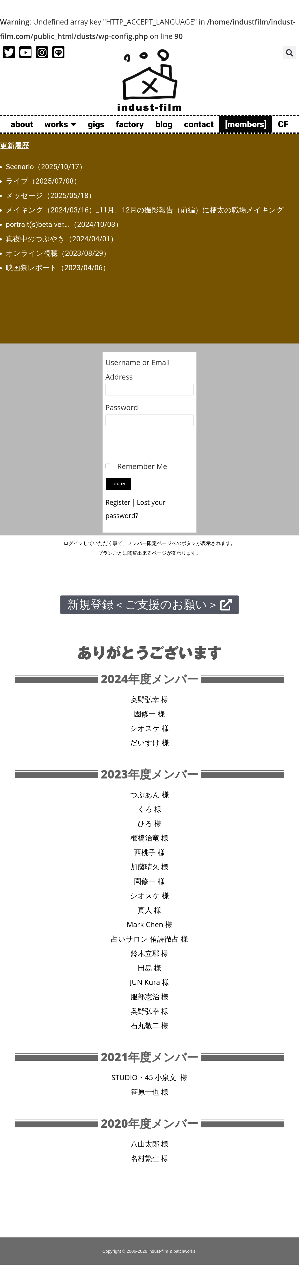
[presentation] (149, 442)
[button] (289, 52)
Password (121, 407)
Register (119, 502)
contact (198, 124)
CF (283, 124)
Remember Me (142, 466)
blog (163, 124)
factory (130, 124)
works (60, 124)
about (22, 124)
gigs (96, 124)
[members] (245, 124)
